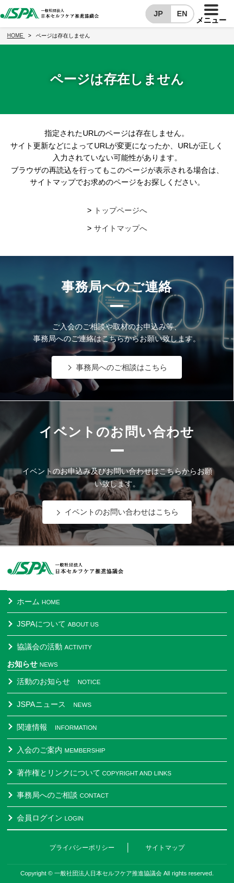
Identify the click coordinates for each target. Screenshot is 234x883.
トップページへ (120, 210)
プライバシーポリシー (82, 847)
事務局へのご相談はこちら (121, 367)
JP (158, 13)
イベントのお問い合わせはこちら (122, 512)
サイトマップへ (120, 228)
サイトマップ (165, 847)
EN (182, 13)
